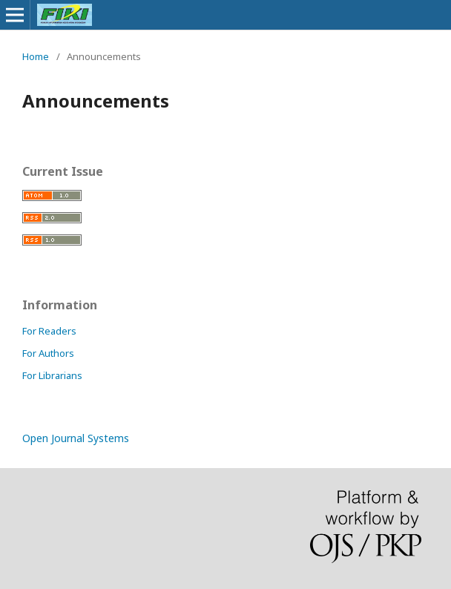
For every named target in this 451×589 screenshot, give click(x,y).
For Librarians (52, 375)
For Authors (48, 353)
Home (35, 56)
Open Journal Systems (75, 438)
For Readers (49, 331)
